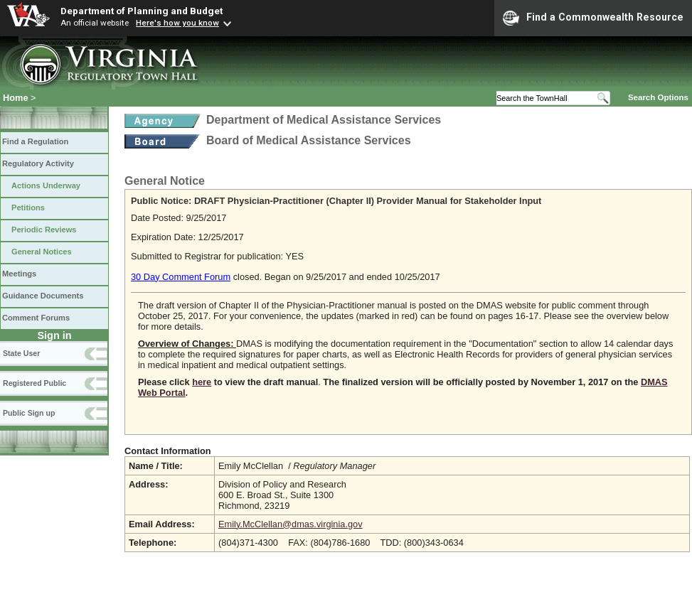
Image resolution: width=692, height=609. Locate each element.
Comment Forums (36, 317)
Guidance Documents (42, 295)
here (201, 382)
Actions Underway (45, 185)
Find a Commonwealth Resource (593, 18)
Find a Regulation (35, 141)
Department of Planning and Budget (141, 10)
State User (21, 353)
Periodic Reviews (44, 229)
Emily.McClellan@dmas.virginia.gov (290, 524)
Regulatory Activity (38, 163)
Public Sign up (29, 413)
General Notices (41, 251)
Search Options (658, 97)
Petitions (28, 207)
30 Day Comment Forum (180, 276)
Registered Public (34, 383)
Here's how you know (177, 23)
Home (15, 97)
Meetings (19, 273)
